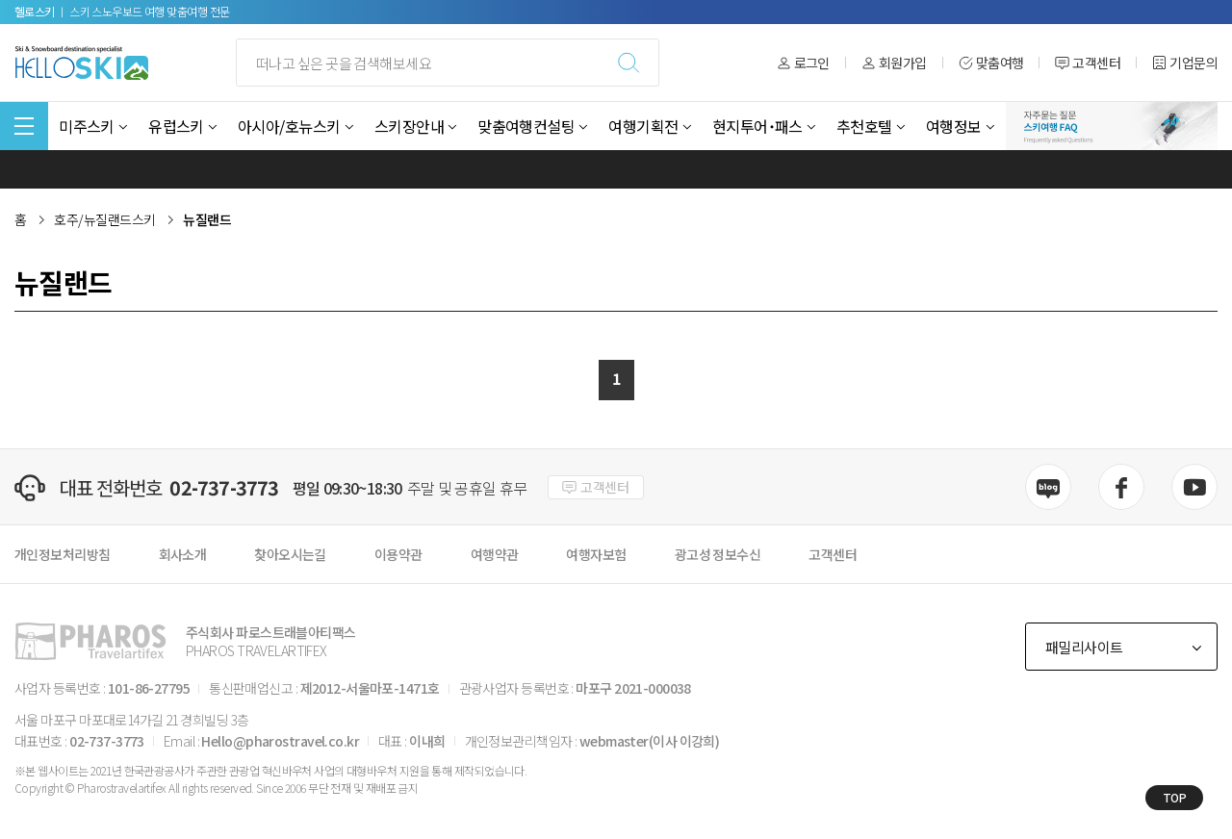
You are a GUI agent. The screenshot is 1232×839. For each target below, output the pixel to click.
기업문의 (1185, 63)
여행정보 (954, 126)
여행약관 (495, 554)
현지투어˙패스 (757, 126)
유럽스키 (176, 126)
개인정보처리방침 (62, 554)
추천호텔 (864, 126)
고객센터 (1087, 63)
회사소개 (183, 554)
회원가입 (894, 63)
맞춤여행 (991, 63)
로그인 (803, 63)
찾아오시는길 (290, 554)
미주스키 (87, 126)
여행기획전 (643, 126)
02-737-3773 (223, 487)
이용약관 (398, 554)
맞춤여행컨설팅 (526, 126)
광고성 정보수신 (718, 554)
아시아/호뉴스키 (289, 126)
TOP (1175, 797)
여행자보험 (596, 554)
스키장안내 (409, 126)
